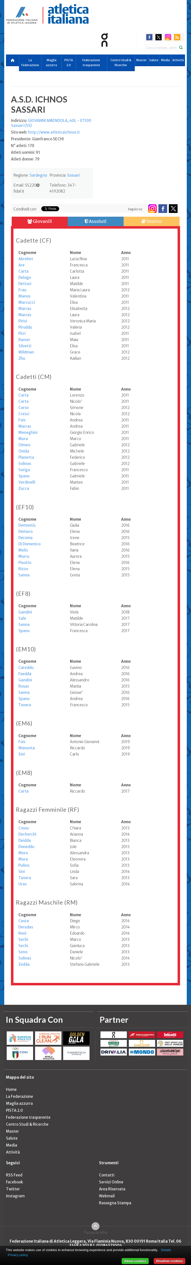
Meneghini (28, 432)
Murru (23, 556)
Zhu (21, 358)
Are (21, 265)
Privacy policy (18, 1255)
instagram (168, 37)
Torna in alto (96, 1232)
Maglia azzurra (51, 62)
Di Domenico (29, 544)
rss (177, 37)
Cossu (23, 828)
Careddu (26, 667)
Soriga (24, 469)
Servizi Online (111, 1182)
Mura (23, 438)
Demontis (27, 525)
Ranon (24, 339)
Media (165, 60)
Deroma (25, 537)
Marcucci (26, 302)
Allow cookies (135, 1261)
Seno (22, 952)
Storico (152, 221)
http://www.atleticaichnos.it (54, 132)
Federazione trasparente (91, 62)
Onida (23, 451)
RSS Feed (14, 1175)
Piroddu (25, 327)
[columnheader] (44, 253)
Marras (24, 308)
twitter (158, 37)
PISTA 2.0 (68, 62)
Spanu (24, 476)
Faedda (24, 673)
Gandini (25, 612)
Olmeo (24, 445)
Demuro (25, 531)
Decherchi (27, 834)
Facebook (14, 1182)
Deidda (24, 840)
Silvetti (24, 346)
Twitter (13, 1189)
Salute (153, 60)
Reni (22, 933)
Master (141, 60)
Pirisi (22, 321)
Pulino (23, 865)
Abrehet (25, 258)
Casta (23, 920)
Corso (23, 407)
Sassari (73, 175)
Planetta (26, 457)
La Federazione (30, 62)
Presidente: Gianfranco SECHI (37, 139)
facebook (149, 37)
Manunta (26, 748)
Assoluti (95, 221)
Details (166, 1250)
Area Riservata (112, 1189)
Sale (22, 618)
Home (11, 1089)
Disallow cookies (169, 1261)
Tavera (24, 705)
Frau (22, 290)
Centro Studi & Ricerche (120, 62)
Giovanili (39, 221)
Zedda (24, 964)
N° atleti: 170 (22, 145)
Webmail (107, 1196)
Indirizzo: (51, 123)
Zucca (23, 488)
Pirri (22, 333)
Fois (21, 420)
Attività (178, 60)
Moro (23, 853)
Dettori (24, 283)
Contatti (106, 1175)
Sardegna (38, 175)
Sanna (24, 575)
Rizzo (23, 568)
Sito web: (45, 132)
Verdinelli (26, 482)
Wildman (26, 352)
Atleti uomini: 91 (25, 152)
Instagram (15, 1196)
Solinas (24, 463)
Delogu (24, 277)
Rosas (23, 686)
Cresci (23, 413)
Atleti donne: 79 (25, 159)
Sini (21, 754)
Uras (22, 884)
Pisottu (24, 562)
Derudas (25, 927)
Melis (23, 550)
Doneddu (26, 846)
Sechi (23, 939)
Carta (23, 271)
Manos (24, 296)
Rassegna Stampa (115, 1203)
